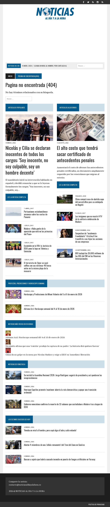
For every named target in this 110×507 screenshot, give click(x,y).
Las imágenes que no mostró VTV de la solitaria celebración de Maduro (88, 219)
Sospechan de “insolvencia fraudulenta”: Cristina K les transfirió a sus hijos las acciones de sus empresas (89, 237)
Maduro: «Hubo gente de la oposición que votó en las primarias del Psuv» (38, 231)
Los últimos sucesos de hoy (19, 419)
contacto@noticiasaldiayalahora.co (25, 484)
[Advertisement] (55, 42)
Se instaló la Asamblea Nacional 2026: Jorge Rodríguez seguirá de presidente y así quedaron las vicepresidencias (63, 377)
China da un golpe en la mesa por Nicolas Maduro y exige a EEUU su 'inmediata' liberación (48, 354)
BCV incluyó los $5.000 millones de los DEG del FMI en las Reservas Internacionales (89, 256)
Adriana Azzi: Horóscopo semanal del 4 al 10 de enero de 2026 (49, 308)
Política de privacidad (96, 504)
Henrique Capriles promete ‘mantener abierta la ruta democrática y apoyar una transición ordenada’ (60, 391)
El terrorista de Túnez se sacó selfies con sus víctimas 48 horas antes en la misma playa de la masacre (37, 267)
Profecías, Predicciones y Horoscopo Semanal (26, 283)
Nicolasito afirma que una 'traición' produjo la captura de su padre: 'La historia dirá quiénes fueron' (52, 346)
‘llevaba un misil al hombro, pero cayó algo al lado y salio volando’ (50, 430)
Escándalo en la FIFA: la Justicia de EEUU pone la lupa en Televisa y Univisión (37, 248)
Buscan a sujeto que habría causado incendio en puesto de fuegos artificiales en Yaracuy (59, 459)
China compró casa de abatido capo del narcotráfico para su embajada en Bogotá (89, 202)
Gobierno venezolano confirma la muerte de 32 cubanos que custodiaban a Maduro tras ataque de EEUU (63, 406)
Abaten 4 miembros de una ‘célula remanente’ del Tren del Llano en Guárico (54, 444)
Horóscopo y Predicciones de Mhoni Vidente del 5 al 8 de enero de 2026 (53, 294)
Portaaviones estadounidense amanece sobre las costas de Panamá (35, 214)
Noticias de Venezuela (16, 364)
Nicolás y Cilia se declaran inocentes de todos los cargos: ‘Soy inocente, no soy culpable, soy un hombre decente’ (28, 160)
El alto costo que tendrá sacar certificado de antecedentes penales (77, 154)
